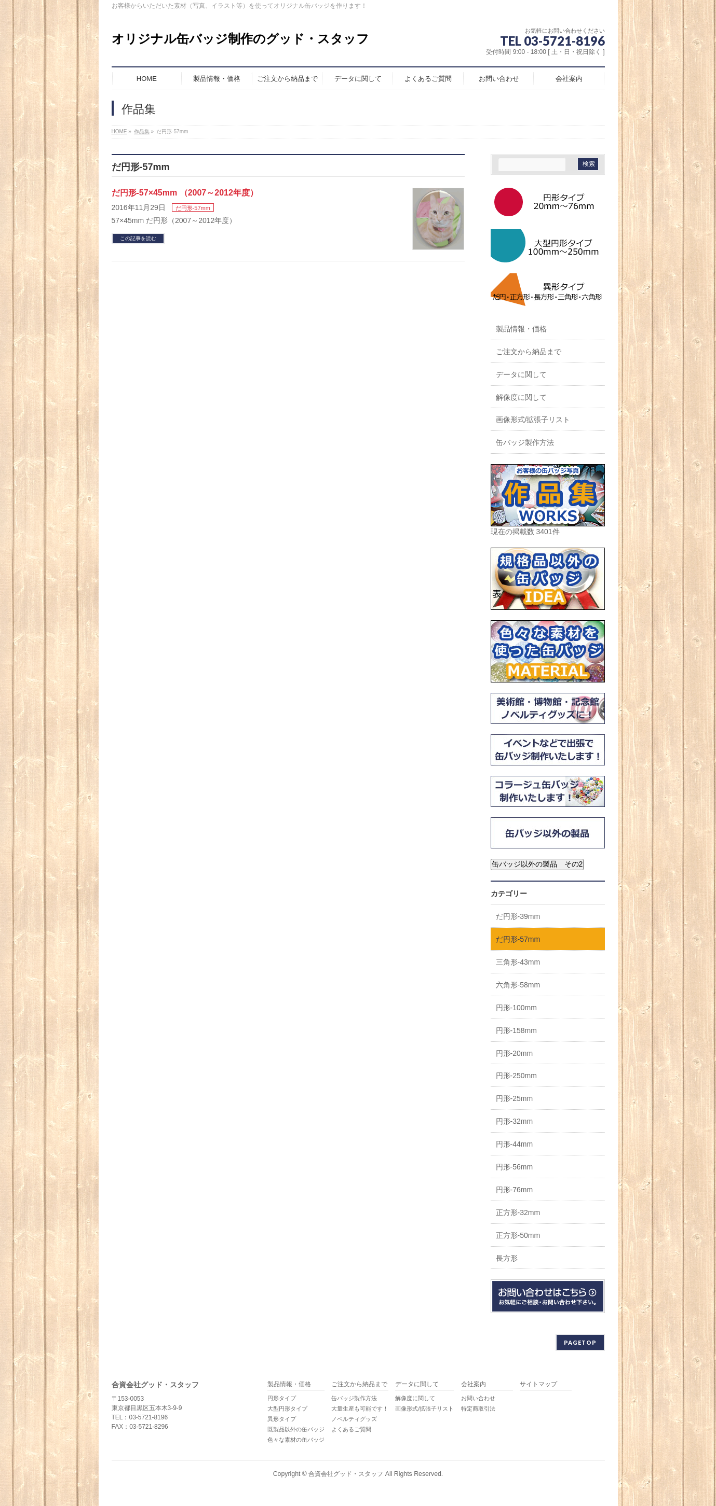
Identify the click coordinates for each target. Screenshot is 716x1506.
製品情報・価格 (521, 329)
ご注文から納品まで (528, 351)
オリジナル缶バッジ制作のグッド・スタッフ (240, 39)
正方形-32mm (518, 1212)
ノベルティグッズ (354, 1419)
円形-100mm (516, 1007)
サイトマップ (538, 1384)
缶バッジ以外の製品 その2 (537, 864)
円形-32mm (514, 1121)
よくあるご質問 (351, 1429)
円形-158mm (516, 1030)
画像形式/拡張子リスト (533, 419)
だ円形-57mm (192, 208)
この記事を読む (138, 238)
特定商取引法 (478, 1408)
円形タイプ (281, 1398)
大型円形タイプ (287, 1408)
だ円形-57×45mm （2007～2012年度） (185, 192)
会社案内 (473, 1384)
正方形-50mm (518, 1235)
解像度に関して (521, 397)
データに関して (521, 374)
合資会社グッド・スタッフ (345, 1473)
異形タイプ (281, 1419)
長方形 (507, 1258)
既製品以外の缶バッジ (296, 1429)
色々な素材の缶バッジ (296, 1440)
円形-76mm (514, 1190)
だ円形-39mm (518, 916)
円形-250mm (516, 1075)
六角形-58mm (518, 985)
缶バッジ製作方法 (525, 442)
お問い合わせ (478, 1398)
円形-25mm (514, 1098)
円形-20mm (514, 1053)
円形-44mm (514, 1144)
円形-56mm (514, 1167)
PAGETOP (580, 1342)
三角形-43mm (518, 962)
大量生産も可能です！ (359, 1408)
